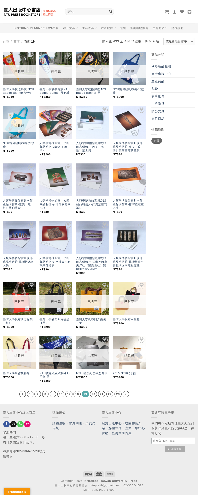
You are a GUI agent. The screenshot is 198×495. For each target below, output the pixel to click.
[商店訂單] (179, 41)
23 (118, 394)
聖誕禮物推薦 (139, 28)
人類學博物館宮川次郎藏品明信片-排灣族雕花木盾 (128, 204)
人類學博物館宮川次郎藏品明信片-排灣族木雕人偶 (18, 262)
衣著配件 (108, 28)
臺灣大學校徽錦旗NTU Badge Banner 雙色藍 (54, 91)
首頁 (6, 41)
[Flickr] (27, 424)
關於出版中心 (112, 423)
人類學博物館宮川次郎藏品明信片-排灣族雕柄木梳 (55, 204)
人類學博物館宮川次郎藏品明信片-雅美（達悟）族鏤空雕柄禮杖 (128, 147)
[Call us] (20, 424)
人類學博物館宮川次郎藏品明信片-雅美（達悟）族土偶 (91, 147)
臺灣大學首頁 (122, 433)
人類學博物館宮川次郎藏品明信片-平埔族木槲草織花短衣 (55, 262)
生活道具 (89, 28)
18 (77, 394)
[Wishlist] (182, 12)
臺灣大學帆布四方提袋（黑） (54, 321)
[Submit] (110, 12)
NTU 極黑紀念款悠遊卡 (92, 373)
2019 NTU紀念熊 (124, 373)
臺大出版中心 (161, 74)
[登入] (174, 12)
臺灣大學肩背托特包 (16, 373)
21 (101, 394)
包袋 (123, 28)
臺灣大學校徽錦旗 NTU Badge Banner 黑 (92, 91)
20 (93, 394)
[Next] (126, 394)
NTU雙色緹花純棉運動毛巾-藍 (54, 375)
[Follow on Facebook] (6, 424)
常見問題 (75, 423)
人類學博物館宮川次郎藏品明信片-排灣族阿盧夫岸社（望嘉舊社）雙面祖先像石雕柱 (91, 264)
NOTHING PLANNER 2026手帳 (37, 28)
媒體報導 (115, 428)
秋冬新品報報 (161, 66)
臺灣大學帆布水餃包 (126, 319)
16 (61, 394)
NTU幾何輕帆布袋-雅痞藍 (128, 91)
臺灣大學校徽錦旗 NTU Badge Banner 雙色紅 (18, 91)
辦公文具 (70, 28)
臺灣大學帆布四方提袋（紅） (18, 321)
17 (69, 394)
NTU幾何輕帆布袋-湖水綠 (18, 145)
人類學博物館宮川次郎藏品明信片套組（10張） (54, 147)
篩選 (156, 140)
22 (110, 394)
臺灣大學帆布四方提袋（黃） (91, 321)
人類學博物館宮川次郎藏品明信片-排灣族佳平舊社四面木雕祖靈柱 (128, 262)
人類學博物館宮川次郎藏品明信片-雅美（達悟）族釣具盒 (18, 204)
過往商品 (158, 118)
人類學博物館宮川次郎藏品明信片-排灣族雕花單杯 (91, 204)
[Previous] (22, 394)
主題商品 (160, 28)
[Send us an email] (13, 424)
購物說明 (177, 28)
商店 (17, 41)
